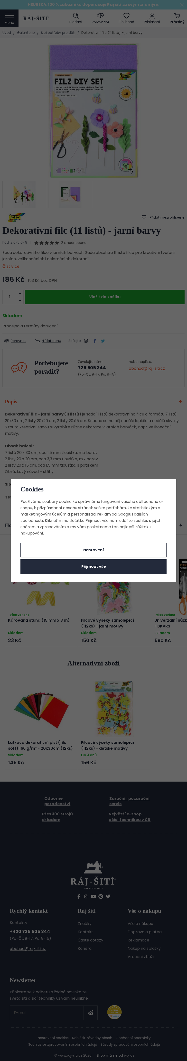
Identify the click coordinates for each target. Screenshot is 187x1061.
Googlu (124, 514)
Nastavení (93, 550)
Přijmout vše (93, 566)
